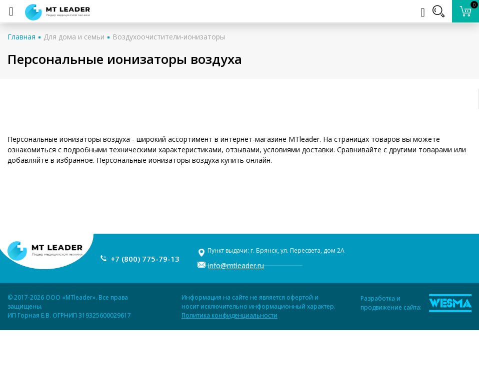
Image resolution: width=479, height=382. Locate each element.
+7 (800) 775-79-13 (145, 259)
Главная (22, 36)
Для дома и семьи (74, 36)
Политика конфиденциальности (230, 315)
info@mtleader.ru (236, 265)
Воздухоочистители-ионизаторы (168, 36)
